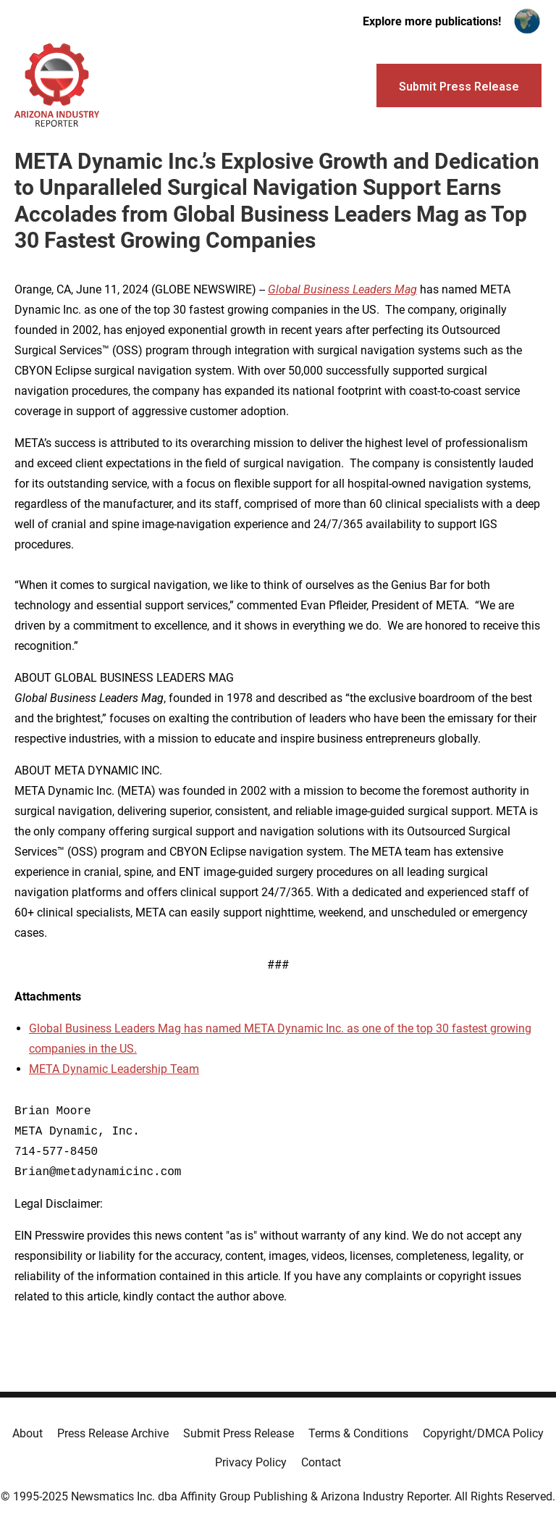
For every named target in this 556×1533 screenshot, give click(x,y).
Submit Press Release (238, 1433)
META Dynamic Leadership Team (114, 1069)
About (27, 1433)
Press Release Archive (113, 1433)
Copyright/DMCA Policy (483, 1433)
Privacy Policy (251, 1462)
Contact (321, 1462)
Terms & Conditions (358, 1433)
